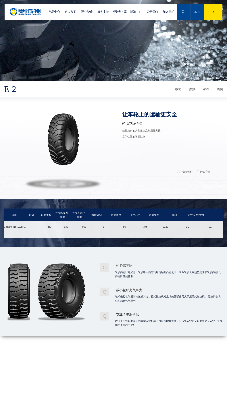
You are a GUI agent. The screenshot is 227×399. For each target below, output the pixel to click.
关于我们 (152, 11)
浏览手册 (202, 171)
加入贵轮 (168, 11)
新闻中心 (136, 11)
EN (197, 11)
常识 (206, 89)
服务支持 (103, 11)
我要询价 (185, 171)
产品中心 (54, 11)
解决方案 (70, 11)
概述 (178, 89)
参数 (192, 89)
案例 (220, 89)
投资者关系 (119, 11)
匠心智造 (87, 11)
